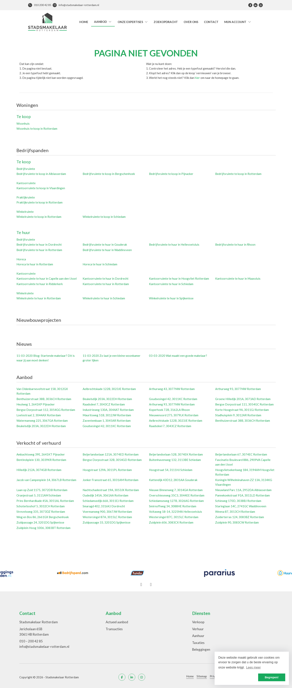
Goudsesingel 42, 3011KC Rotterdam (173, 399)
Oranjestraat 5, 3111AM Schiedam (38, 495)
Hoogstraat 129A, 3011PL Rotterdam (107, 470)
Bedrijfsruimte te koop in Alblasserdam (41, 173)
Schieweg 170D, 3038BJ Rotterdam (238, 500)
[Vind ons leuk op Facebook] (250, 5)
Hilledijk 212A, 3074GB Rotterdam (38, 470)
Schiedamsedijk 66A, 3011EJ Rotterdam (108, 500)
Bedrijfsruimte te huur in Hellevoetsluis (174, 244)
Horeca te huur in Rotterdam (34, 264)
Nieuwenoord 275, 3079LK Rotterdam (173, 415)
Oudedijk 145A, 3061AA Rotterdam (105, 495)
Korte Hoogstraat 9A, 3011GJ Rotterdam (242, 409)
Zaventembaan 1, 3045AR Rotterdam (107, 420)
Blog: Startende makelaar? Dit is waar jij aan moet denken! (45, 358)
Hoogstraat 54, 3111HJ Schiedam (170, 470)
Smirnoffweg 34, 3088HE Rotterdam (172, 506)
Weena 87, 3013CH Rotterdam (235, 511)
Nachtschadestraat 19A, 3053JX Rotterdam (111, 490)
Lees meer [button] (253, 667)
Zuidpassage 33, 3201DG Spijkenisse (106, 522)
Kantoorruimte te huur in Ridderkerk (39, 284)
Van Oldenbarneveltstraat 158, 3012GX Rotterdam (42, 391)
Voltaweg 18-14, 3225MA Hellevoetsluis (175, 511)
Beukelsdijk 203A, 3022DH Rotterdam (107, 399)
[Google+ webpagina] (261, 5)
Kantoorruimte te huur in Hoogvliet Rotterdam (179, 278)
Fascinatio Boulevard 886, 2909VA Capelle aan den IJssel (243, 462)
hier (197, 77)
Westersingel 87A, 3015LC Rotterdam (107, 517)
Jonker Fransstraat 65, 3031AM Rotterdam (110, 480)
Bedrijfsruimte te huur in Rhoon (235, 244)
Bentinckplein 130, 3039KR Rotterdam (41, 460)
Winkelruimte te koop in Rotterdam (38, 216)
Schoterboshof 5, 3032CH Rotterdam (40, 506)
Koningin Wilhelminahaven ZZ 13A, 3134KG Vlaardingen (243, 482)
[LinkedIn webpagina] (255, 5)
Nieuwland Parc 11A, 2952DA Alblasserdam (243, 490)
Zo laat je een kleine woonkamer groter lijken (111, 358)
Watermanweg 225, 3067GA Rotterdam (42, 420)
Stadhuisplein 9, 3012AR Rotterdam (238, 415)
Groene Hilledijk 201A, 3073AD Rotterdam (243, 399)
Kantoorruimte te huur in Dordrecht (105, 278)
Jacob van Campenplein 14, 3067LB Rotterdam (46, 480)
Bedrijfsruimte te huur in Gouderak (105, 244)
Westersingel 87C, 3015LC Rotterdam (173, 517)
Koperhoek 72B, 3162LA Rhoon (169, 409)
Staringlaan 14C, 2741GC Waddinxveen (240, 506)
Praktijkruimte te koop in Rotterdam (39, 202)
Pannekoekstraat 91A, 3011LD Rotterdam (242, 495)
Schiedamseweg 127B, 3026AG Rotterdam (176, 500)
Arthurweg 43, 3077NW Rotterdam (172, 389)
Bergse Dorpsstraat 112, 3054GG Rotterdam (45, 409)
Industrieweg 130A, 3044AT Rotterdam (108, 409)
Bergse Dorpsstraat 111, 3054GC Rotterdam (244, 404)
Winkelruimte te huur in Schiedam (104, 298)
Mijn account (237, 22)
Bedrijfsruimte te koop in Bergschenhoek (109, 173)
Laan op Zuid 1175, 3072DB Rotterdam (41, 490)
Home (83, 22)
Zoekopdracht (166, 22)
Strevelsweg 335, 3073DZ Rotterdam (40, 511)
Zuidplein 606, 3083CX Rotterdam (171, 522)
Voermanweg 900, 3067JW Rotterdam (107, 511)
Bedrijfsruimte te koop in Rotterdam (238, 173)
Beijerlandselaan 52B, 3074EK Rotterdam (176, 454)
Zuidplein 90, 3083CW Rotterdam (237, 522)
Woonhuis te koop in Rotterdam (36, 128)
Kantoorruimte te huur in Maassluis (237, 278)
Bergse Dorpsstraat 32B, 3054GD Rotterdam (112, 460)
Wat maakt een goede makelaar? (178, 355)
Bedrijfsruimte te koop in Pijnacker (171, 173)
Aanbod (103, 21)
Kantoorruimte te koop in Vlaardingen (40, 188)
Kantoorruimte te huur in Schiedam (171, 284)
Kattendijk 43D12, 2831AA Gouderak (173, 480)
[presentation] (141, 584)
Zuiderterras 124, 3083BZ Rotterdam (239, 517)
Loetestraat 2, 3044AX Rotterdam (38, 415)
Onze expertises (133, 22)
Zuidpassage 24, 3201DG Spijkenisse (40, 522)
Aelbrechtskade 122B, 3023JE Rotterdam (109, 389)
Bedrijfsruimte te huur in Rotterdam (39, 250)
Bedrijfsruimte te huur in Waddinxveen (107, 250)
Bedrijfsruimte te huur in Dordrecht (39, 244)
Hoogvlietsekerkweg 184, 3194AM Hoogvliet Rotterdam (244, 472)
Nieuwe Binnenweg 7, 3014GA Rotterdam (176, 490)
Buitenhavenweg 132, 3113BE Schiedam (175, 460)
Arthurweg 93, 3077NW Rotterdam (238, 389)
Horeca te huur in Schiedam (100, 264)
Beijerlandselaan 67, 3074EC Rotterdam (241, 454)
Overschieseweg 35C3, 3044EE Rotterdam (176, 495)
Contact (211, 22)
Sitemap (202, 676)
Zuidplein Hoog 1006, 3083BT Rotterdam (43, 528)
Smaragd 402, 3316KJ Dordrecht (104, 506)
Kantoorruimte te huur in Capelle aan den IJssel (46, 278)
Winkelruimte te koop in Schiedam (104, 216)
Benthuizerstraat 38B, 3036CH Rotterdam (43, 399)
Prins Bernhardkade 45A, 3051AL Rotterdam (45, 500)
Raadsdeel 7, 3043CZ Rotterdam (104, 404)
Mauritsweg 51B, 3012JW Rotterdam (107, 415)
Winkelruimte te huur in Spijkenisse (171, 298)
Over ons (191, 22)
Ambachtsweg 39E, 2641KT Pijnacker (40, 454)
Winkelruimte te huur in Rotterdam (38, 298)
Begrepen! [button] (271, 677)
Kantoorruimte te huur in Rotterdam (106, 284)
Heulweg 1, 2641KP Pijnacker (35, 404)
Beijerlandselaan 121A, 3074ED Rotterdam (111, 454)
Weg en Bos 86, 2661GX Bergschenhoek (42, 517)
